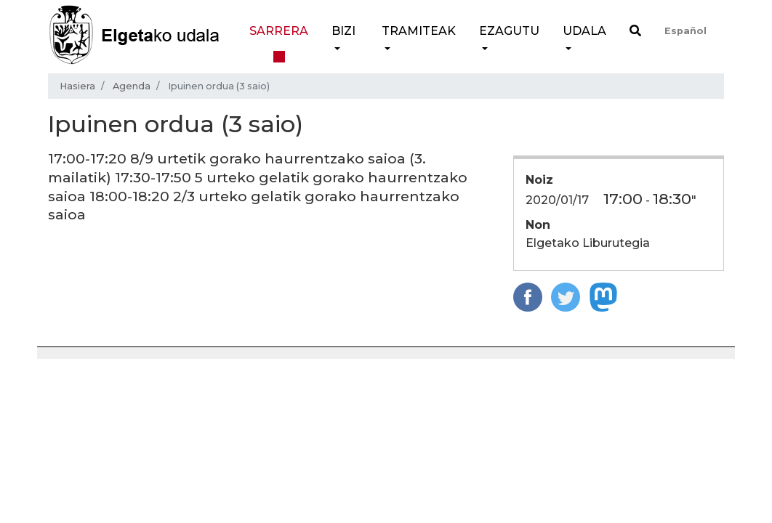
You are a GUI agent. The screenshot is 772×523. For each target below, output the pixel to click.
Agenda (131, 86)
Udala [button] (584, 31)
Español (685, 30)
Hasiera (77, 86)
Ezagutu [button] (509, 31)
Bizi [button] (343, 31)
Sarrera (278, 31)
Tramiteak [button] (419, 31)
